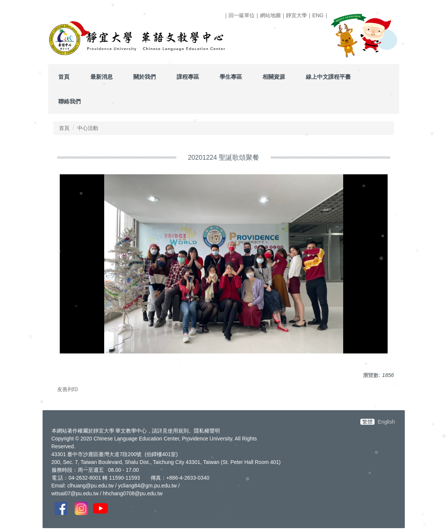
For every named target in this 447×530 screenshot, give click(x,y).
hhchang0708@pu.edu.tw (132, 493)
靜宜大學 (296, 15)
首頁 (63, 77)
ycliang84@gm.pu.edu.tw (147, 486)
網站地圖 (270, 15)
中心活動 (87, 128)
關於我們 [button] (144, 77)
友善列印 (67, 389)
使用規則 (178, 431)
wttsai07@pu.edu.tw (75, 493)
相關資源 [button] (274, 77)
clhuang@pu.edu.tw (90, 486)
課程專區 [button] (188, 77)
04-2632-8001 (84, 478)
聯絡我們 (69, 101)
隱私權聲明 (207, 431)
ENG (317, 15)
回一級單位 (242, 15)
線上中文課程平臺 (328, 77)
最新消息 (101, 77)
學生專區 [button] (231, 77)
